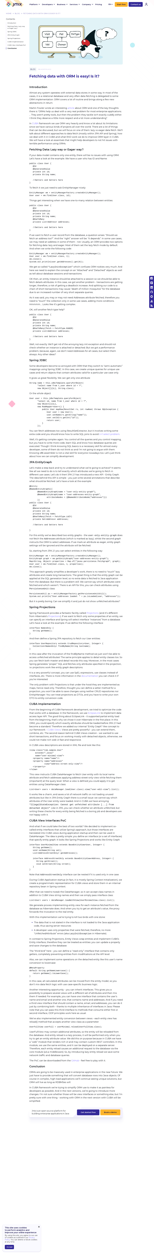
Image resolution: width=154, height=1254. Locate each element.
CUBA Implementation (15, 42)
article (71, 108)
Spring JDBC (12, 31)
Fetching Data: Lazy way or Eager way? (16, 27)
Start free (121, 4)
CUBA (35, 123)
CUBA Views (54, 729)
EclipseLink (94, 713)
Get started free (88, 1112)
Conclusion (12, 48)
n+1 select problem (109, 434)
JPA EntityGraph (13, 35)
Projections (93, 613)
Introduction (11, 23)
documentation (89, 676)
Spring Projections (13, 38)
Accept (10, 1247)
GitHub (75, 1060)
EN (111, 4)
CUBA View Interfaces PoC (16, 45)
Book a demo (110, 1112)
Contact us (136, 4)
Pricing (98, 4)
